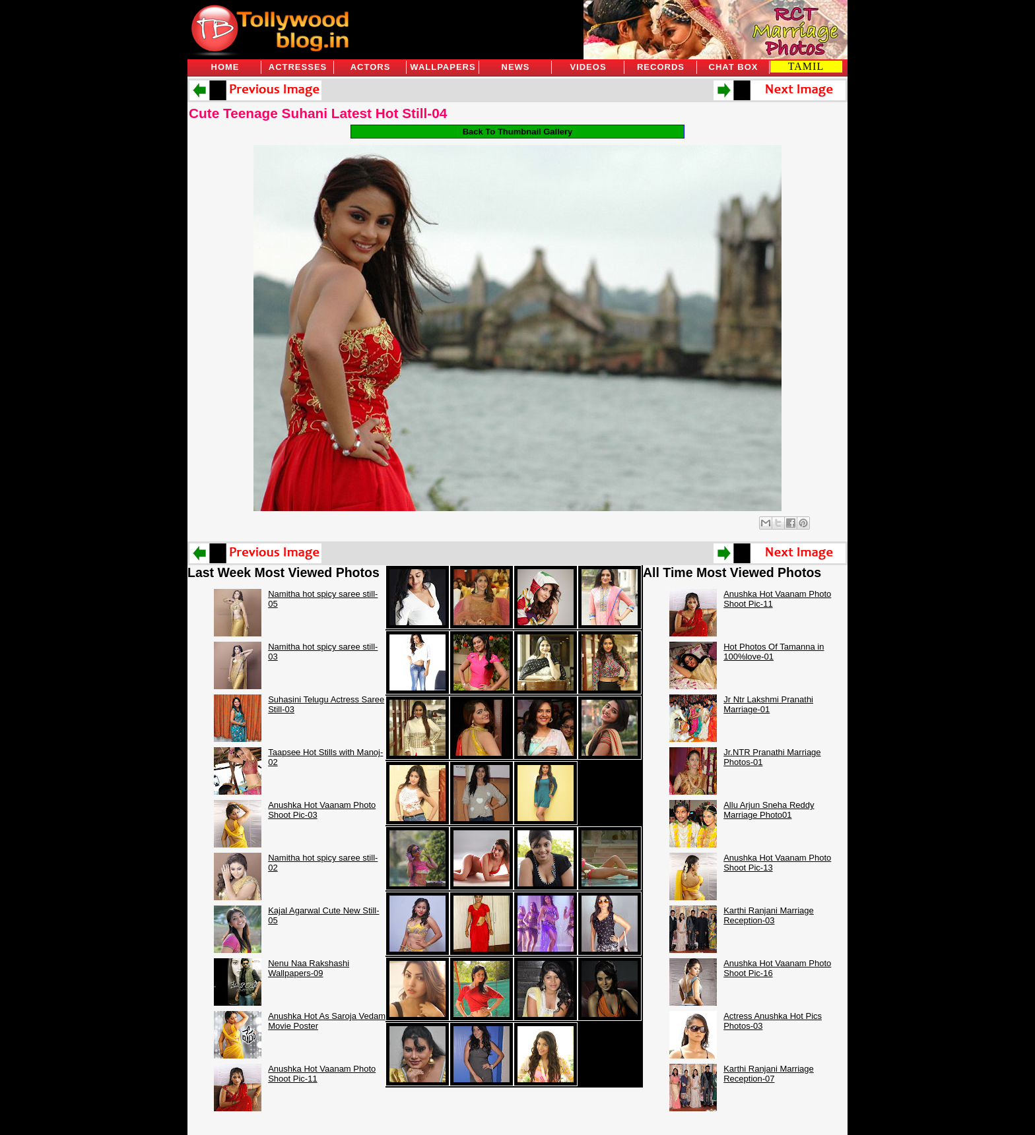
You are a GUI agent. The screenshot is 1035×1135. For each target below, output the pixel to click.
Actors (371, 67)
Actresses (298, 67)
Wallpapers (442, 67)
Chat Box (733, 67)
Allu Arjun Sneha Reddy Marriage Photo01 (768, 810)
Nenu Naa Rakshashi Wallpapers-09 (308, 968)
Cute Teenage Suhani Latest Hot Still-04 (318, 113)
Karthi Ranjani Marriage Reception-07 (768, 1074)
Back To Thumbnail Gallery (518, 132)
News (516, 67)
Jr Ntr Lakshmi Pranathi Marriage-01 (768, 704)
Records (660, 67)
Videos (588, 67)
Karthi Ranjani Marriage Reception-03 (768, 915)
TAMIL (806, 66)
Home (225, 67)
